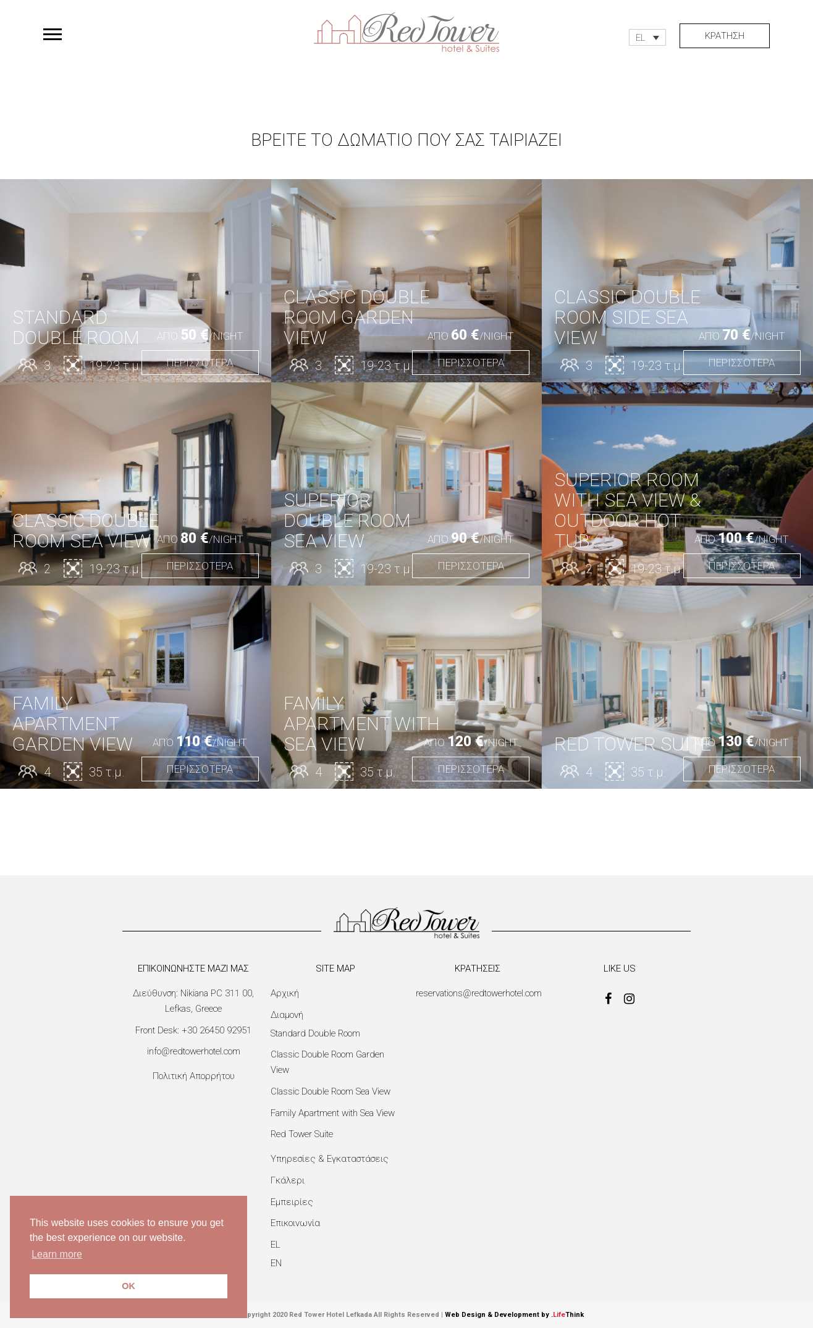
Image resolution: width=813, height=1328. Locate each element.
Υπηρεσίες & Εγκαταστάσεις (330, 1158)
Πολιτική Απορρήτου (194, 1076)
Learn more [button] (57, 1254)
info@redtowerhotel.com (193, 1051)
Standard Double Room (315, 1033)
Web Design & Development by (514, 1315)
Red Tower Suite (302, 1134)
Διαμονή (287, 1014)
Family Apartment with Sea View (333, 1113)
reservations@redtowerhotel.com (479, 993)
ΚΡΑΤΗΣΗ (724, 35)
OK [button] (128, 1286)
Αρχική (285, 993)
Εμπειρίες (292, 1202)
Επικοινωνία (295, 1223)
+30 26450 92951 (216, 1030)
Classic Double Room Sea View (330, 1091)
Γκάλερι (288, 1180)
